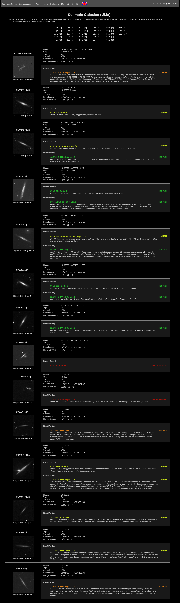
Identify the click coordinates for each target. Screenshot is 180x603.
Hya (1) (83, 40)
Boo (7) (58, 37)
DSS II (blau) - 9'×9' (26, 202)
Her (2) (83, 37)
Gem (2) (83, 34)
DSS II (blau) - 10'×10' (27, 251)
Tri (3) (123, 28)
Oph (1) (110, 28)
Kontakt (75, 4)
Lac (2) (97, 28)
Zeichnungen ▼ (42, 4)
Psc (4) (110, 34)
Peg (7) (110, 31)
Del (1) (83, 28)
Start (3, 4)
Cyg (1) (71, 40)
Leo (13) (97, 31)
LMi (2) (97, 37)
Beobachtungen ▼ (26, 4)
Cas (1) (71, 28)
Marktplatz (65, 4)
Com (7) (71, 34)
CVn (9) (71, 37)
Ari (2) (58, 34)
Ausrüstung (12, 4)
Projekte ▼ (54, 4)
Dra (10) (83, 31)
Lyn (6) (97, 40)
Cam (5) (58, 40)
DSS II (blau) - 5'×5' (26, 79)
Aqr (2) (58, 31)
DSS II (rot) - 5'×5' (26, 116)
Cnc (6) (71, 31)
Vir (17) (123, 34)
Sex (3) (110, 40)
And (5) (58, 28)
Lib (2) (97, 34)
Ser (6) (110, 37)
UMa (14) (123, 31)
